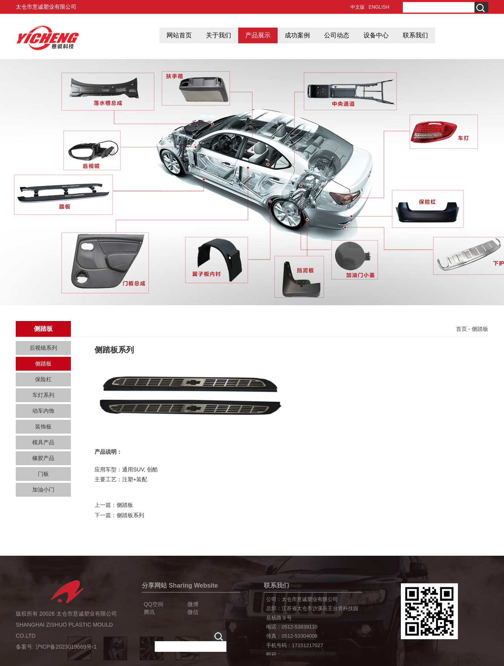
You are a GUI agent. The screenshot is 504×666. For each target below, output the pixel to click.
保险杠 (43, 379)
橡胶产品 (43, 458)
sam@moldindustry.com (309, 654)
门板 (43, 474)
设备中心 (376, 35)
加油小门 (43, 489)
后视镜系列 (43, 348)
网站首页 (179, 35)
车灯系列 (43, 395)
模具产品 (43, 442)
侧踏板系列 (130, 515)
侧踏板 (43, 363)
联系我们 (415, 35)
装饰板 (43, 426)
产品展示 (258, 35)
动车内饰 (43, 411)
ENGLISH (379, 7)
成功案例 (297, 35)
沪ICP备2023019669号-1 (66, 647)
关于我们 (218, 35)
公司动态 (336, 35)
